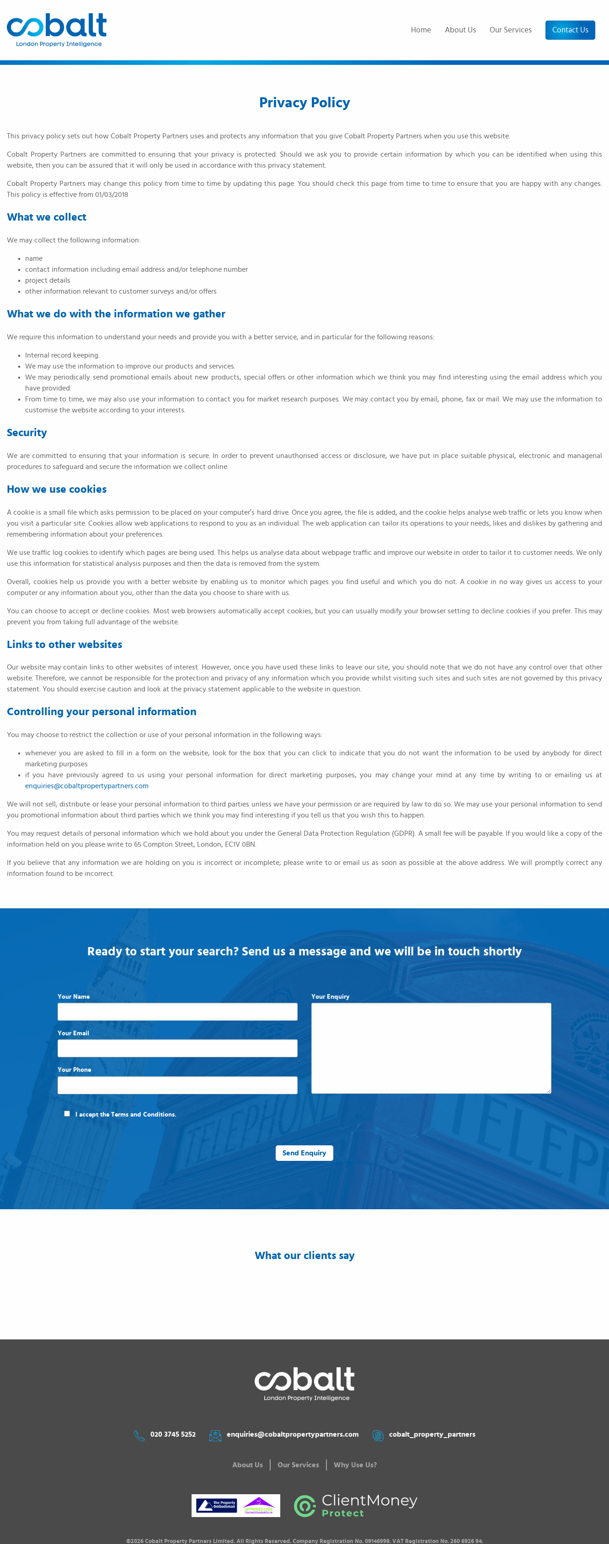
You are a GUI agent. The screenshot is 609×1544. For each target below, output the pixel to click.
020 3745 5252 (173, 1434)
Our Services (511, 30)
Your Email (178, 1043)
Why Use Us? (355, 1465)
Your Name (178, 1007)
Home (421, 30)
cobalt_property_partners (432, 1434)
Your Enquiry (431, 1044)
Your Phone (178, 1080)
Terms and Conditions (143, 1115)
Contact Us (570, 30)
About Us (460, 30)
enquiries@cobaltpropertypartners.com (87, 786)
